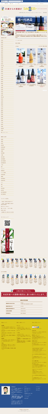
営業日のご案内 (3, 210)
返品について (26, 391)
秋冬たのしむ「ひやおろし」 (5, 206)
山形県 (18, 40)
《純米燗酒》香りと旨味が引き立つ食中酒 (7, 212)
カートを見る (38, 388)
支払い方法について (27, 388)
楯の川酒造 (21, 40)
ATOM (27, 398)
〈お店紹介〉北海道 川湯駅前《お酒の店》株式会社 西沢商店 (7, 204)
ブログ (37, 3)
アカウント (39, 1)
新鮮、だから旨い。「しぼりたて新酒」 (7, 208)
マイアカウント (38, 386)
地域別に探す (6, 3)
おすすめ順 (40, 46)
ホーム (2, 3)
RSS (25, 398)
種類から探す (11, 3)
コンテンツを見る (16, 3)
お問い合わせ (41, 3)
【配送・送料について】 (24, 329)
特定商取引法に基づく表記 (28, 393)
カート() (44, 1)
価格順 (44, 46)
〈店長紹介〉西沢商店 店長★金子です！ (7, 201)
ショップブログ (26, 396)
